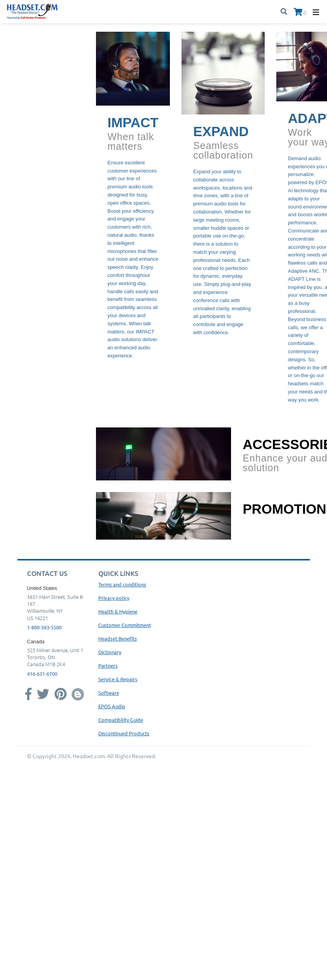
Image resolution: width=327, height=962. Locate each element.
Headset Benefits (117, 638)
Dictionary (109, 652)
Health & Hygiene (117, 611)
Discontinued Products (123, 733)
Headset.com (89, 755)
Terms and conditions (122, 584)
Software (108, 692)
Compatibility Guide (120, 719)
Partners (108, 665)
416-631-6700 (42, 673)
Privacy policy (113, 598)
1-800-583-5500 (44, 627)
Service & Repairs (117, 679)
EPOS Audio (111, 706)
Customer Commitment (124, 625)
